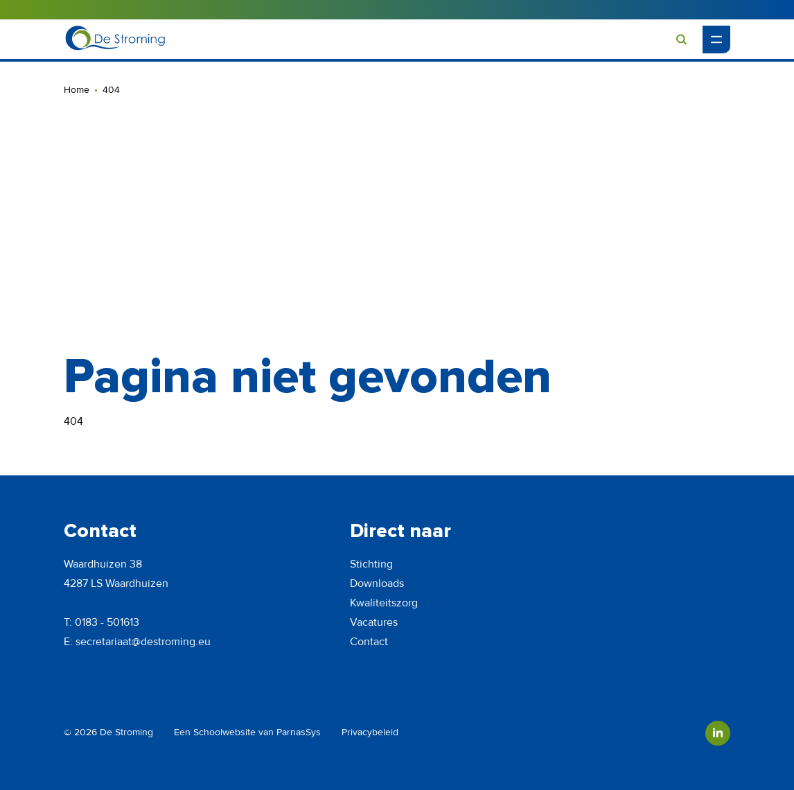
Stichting (371, 564)
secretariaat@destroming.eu (143, 642)
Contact (369, 642)
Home (76, 90)
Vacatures (374, 622)
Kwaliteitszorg (384, 603)
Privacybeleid (370, 732)
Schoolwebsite (224, 732)
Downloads (377, 583)
